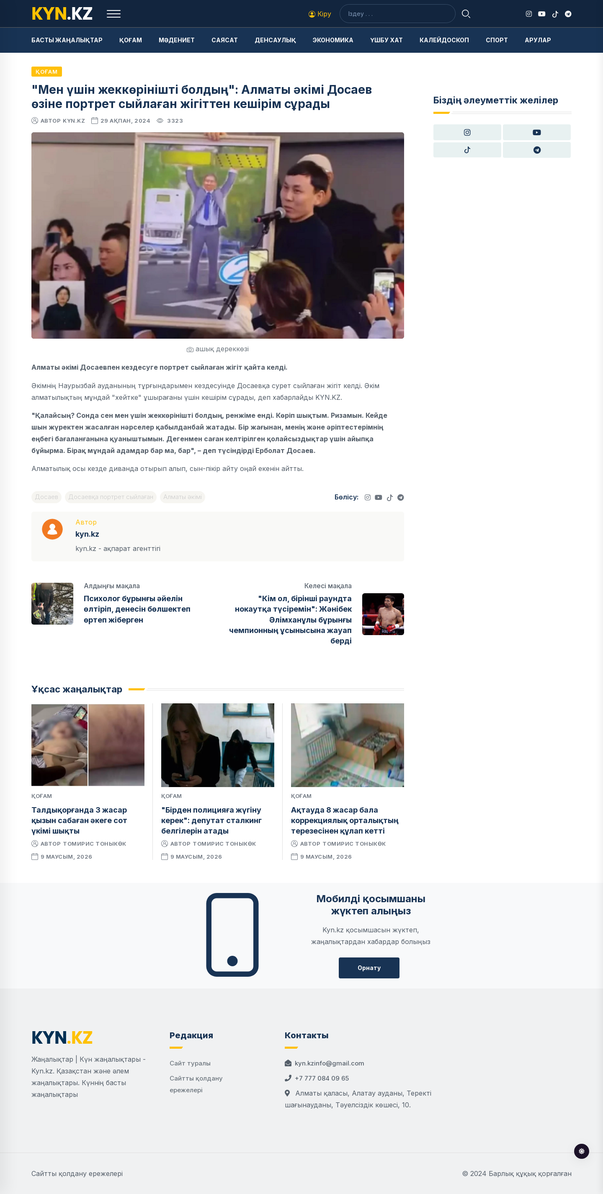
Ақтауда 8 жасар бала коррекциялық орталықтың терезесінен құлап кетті (345, 820)
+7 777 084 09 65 (322, 1078)
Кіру (320, 14)
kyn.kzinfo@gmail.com (329, 1063)
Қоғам (130, 40)
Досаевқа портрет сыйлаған (110, 497)
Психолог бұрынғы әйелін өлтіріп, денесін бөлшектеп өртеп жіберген (137, 609)
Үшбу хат (386, 40)
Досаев (46, 497)
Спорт (497, 40)
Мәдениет (177, 40)
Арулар (538, 40)
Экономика (333, 40)
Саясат (224, 40)
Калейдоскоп (444, 40)
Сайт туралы (190, 1063)
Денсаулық (275, 40)
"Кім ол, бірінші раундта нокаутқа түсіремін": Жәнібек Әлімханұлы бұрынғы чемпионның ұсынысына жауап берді (290, 619)
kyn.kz (74, 120)
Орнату (369, 967)
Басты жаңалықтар (67, 40)
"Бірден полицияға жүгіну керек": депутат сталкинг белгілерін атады (211, 820)
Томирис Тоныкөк (94, 843)
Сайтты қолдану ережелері (77, 1173)
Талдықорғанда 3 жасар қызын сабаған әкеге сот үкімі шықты (79, 820)
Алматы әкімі (182, 497)
